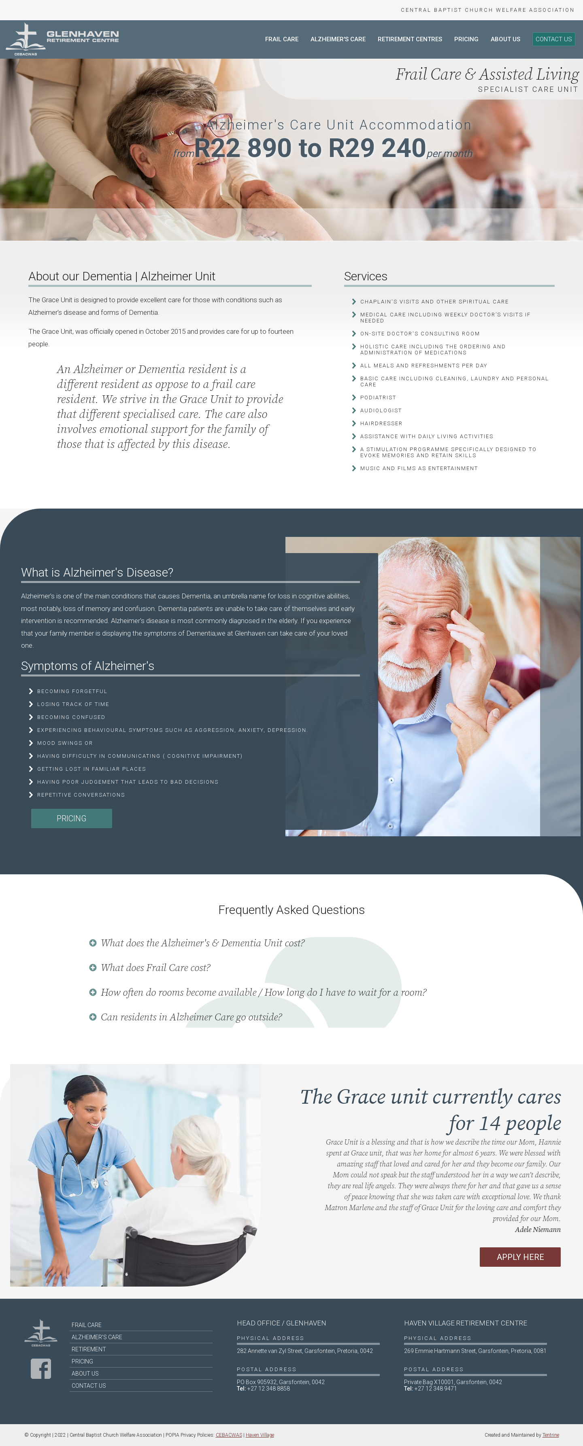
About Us (505, 39)
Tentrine (551, 1435)
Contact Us (554, 39)
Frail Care (281, 39)
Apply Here (520, 1257)
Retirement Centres (410, 39)
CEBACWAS (229, 1435)
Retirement (89, 1349)
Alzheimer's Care (338, 39)
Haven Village (260, 1435)
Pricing (466, 39)
